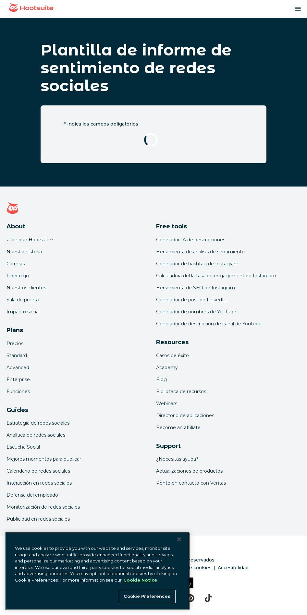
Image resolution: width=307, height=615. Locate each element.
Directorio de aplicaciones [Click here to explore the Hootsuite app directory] (185, 415)
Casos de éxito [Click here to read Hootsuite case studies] (172, 355)
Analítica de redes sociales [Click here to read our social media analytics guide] (35, 435)
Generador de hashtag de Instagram (197, 264)
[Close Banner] (179, 539)
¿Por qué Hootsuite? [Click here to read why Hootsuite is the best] (30, 240)
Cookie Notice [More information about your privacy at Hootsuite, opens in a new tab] (140, 580)
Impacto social (23, 312)
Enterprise (18, 379)
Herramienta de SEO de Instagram (195, 288)
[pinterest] (190, 598)
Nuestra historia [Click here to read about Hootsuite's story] (24, 252)
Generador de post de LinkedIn (191, 300)
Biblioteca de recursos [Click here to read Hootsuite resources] (181, 391)
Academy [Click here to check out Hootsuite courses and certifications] (167, 367)
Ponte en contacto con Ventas (191, 483)
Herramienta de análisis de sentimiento (200, 252)
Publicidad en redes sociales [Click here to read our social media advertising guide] (38, 519)
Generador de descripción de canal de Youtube (209, 324)
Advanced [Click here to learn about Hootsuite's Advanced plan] (17, 367)
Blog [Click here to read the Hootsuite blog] (161, 379)
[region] (97, 571)
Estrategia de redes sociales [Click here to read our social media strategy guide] (37, 423)
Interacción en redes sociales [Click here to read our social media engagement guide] (39, 483)
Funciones (18, 391)
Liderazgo (17, 276)
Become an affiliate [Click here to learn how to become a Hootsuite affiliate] (178, 427)
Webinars (166, 403)
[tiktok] (208, 598)
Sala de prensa (22, 300)
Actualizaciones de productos (189, 471)
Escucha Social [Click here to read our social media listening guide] (23, 447)
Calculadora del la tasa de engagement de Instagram (216, 276)
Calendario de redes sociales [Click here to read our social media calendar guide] (38, 471)
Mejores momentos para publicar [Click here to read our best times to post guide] (43, 459)
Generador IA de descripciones (190, 240)
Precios (14, 343)
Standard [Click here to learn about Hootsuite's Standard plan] (16, 355)
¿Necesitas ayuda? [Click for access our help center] (177, 459)
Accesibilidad (233, 568)
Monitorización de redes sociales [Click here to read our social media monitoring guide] (43, 507)
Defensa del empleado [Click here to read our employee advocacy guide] (32, 495)
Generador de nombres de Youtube (196, 312)
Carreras (15, 264)
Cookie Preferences (147, 596)
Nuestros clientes (26, 288)
